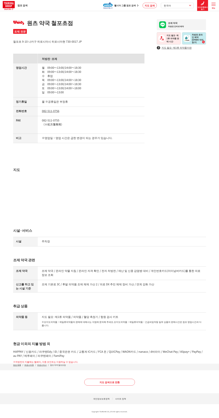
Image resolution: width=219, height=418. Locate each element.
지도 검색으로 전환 (109, 382)
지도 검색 (150, 5)
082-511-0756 (50, 111)
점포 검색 (15, 5)
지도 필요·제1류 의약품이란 (174, 47)
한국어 (177, 5)
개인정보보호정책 (101, 398)
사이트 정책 (120, 398)
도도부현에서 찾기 (202, 5)
